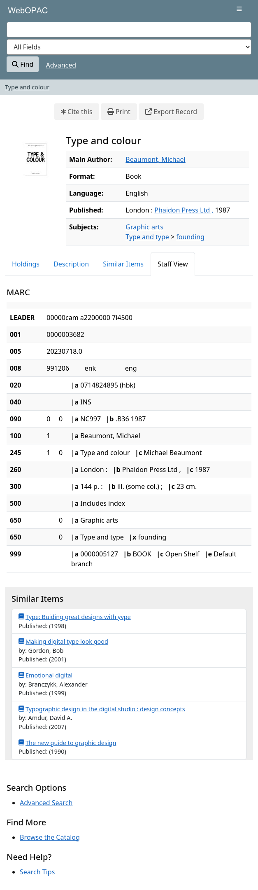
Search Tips (37, 871)
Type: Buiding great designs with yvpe (75, 616)
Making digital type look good (63, 641)
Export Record (171, 112)
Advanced (61, 65)
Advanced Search (46, 802)
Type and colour (27, 87)
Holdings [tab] (26, 264)
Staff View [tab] (173, 264)
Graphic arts (144, 226)
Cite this (77, 112)
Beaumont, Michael (155, 159)
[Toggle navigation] (239, 9)
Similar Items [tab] (123, 264)
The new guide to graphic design (67, 742)
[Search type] (129, 47)
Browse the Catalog (50, 837)
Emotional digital (45, 675)
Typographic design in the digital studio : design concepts (102, 709)
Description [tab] (71, 264)
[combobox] (129, 29)
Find (22, 64)
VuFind (21, 13)
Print (118, 112)
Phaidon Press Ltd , (183, 210)
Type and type (147, 236)
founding (190, 236)
